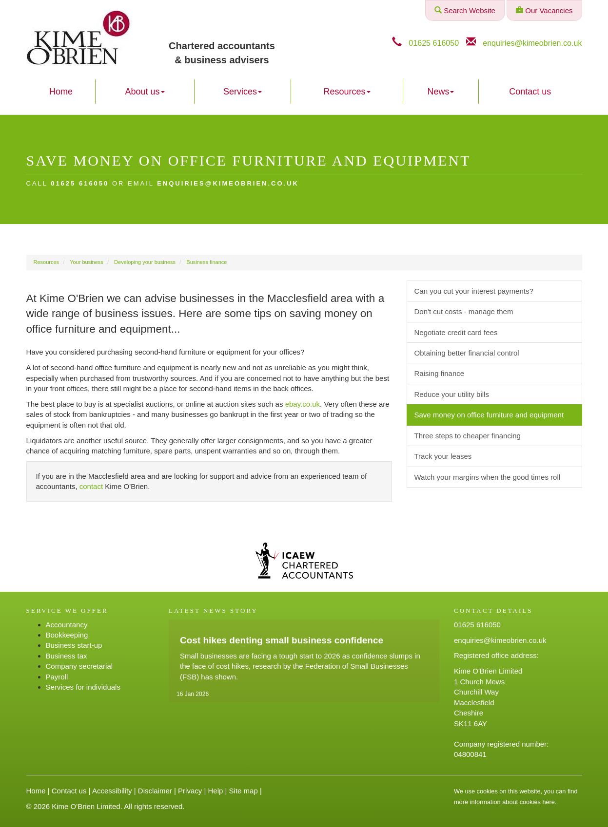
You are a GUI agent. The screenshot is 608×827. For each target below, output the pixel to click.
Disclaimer (155, 791)
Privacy (190, 791)
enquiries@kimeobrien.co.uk (532, 42)
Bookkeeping (67, 635)
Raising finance (439, 373)
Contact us (530, 91)
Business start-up (74, 645)
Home (61, 91)
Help (215, 791)
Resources (347, 91)
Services (242, 91)
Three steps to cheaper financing (467, 436)
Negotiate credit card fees (456, 332)
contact (91, 486)
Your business (86, 262)
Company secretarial (79, 666)
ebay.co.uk (302, 404)
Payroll (57, 677)
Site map (243, 791)
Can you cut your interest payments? (473, 291)
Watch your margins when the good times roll (487, 477)
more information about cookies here (504, 802)
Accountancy (67, 624)
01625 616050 (434, 42)
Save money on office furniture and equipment (489, 415)
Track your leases (443, 456)
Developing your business (145, 262)
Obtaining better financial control (466, 353)
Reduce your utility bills (451, 394)
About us (145, 91)
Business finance (206, 262)
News (440, 91)
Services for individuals (83, 687)
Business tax (66, 656)
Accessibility (112, 791)
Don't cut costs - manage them (463, 311)
